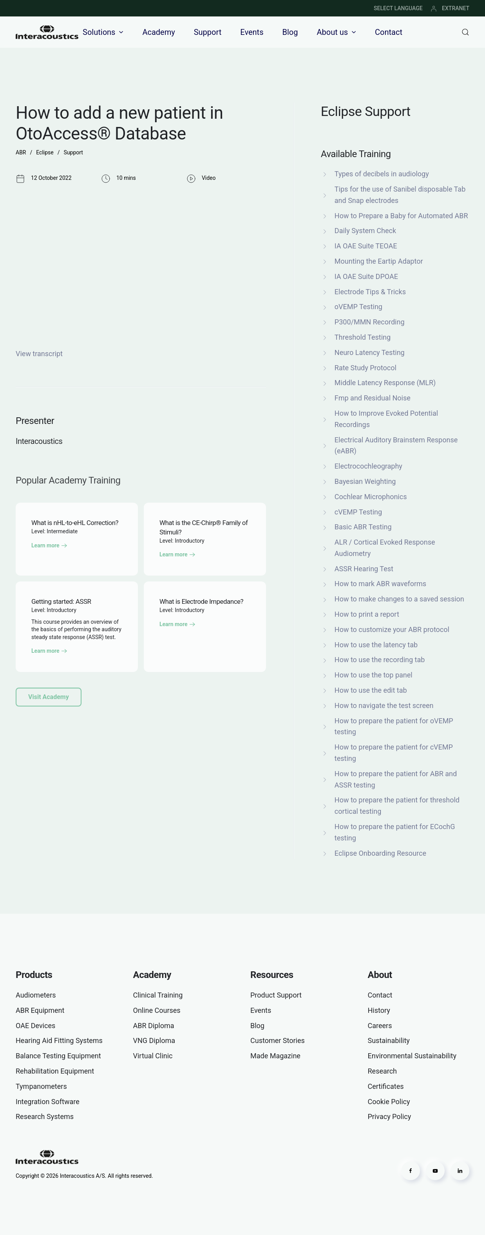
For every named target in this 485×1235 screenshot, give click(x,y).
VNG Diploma (154, 1040)
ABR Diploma (153, 1025)
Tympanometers (41, 1086)
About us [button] (336, 32)
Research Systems (45, 1116)
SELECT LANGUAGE (398, 8)
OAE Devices (35, 1025)
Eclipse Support (366, 111)
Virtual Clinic (153, 1056)
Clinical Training (158, 995)
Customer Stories (277, 1040)
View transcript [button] (39, 353)
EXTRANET (450, 8)
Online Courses (157, 1010)
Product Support (276, 995)
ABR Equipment (40, 1010)
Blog (290, 32)
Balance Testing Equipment (58, 1056)
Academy (158, 32)
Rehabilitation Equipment (55, 1071)
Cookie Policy (389, 1101)
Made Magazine (275, 1056)
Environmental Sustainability (412, 1056)
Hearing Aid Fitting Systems (59, 1040)
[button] (465, 32)
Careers (380, 1025)
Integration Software (48, 1101)
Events (251, 32)
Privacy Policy (389, 1116)
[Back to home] (47, 32)
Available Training (356, 153)
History (379, 1010)
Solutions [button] (103, 32)
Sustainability (389, 1040)
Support (208, 32)
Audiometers (36, 995)
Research (382, 1071)
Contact (388, 32)
